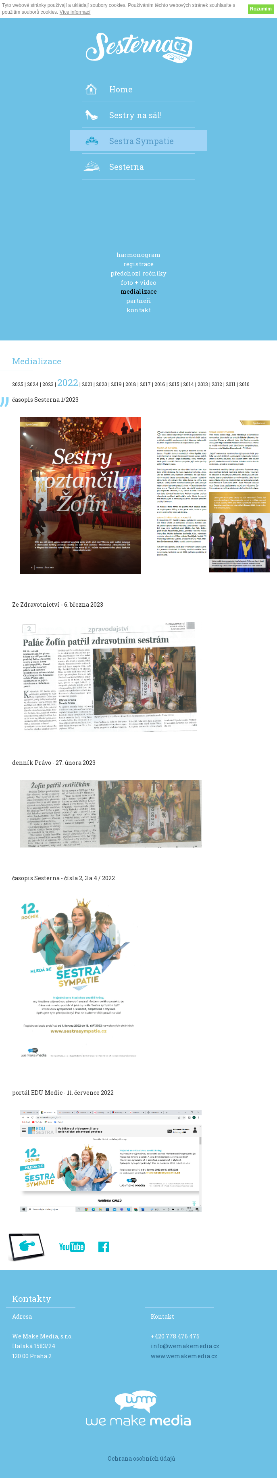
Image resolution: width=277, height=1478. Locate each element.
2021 (87, 384)
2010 (244, 384)
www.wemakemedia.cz (184, 1356)
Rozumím (261, 9)
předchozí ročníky (138, 273)
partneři (138, 301)
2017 (145, 384)
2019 (116, 384)
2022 (67, 382)
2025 (17, 384)
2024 (33, 384)
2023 (48, 384)
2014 (188, 384)
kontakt (139, 310)
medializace (139, 291)
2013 (203, 384)
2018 (130, 384)
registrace (138, 264)
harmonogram (138, 255)
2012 (217, 384)
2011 (230, 384)
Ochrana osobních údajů (141, 1458)
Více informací (75, 12)
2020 (101, 384)
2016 (159, 384)
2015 (174, 384)
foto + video (138, 282)
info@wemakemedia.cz (185, 1346)
